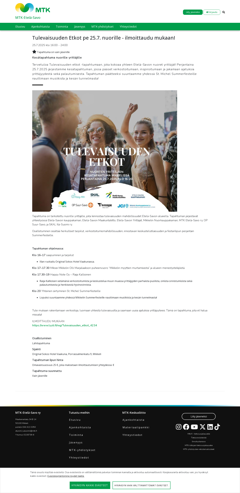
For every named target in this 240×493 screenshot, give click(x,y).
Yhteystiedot (79, 457)
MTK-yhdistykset (82, 450)
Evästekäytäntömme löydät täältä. (65, 476)
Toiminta (76, 435)
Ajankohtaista (80, 427)
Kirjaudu (211, 12)
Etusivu (75, 420)
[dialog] (120, 480)
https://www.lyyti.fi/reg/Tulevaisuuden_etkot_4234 (64, 325)
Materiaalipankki (136, 427)
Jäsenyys (76, 442)
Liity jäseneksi (193, 12)
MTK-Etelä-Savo (27, 17)
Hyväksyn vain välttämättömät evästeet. (141, 485)
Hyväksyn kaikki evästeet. (90, 485)
